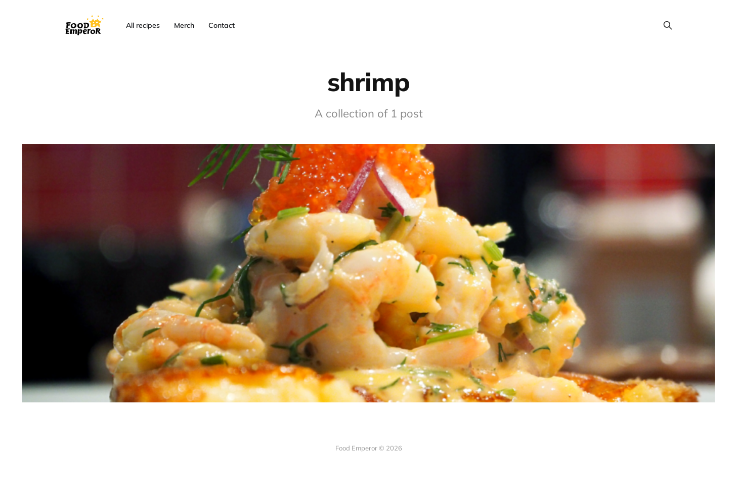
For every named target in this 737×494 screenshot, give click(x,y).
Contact (221, 25)
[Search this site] (667, 25)
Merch (184, 25)
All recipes (143, 25)
